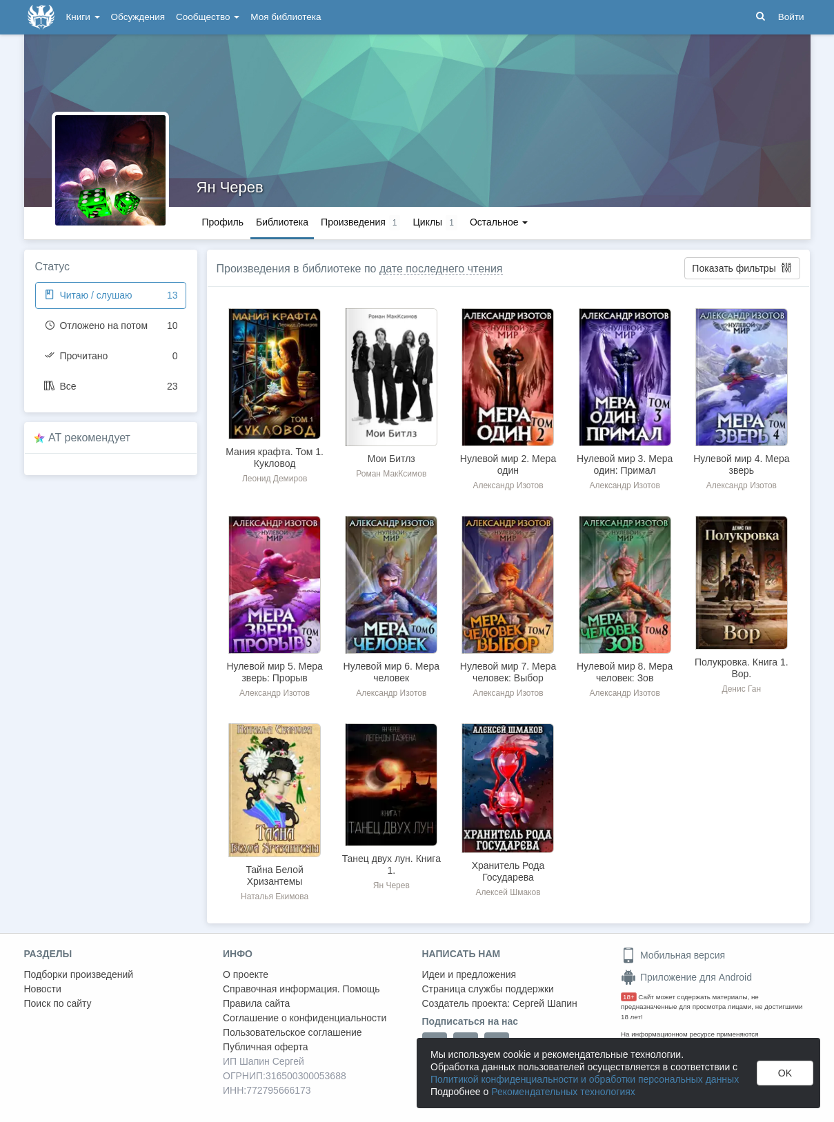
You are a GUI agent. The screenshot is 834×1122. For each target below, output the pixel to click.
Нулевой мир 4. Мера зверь (741, 464)
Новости (42, 988)
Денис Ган (742, 689)
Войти (791, 17)
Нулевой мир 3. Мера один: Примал (625, 464)
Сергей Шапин (545, 1003)
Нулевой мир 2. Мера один (508, 464)
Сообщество (207, 17)
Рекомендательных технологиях (563, 1091)
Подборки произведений (79, 974)
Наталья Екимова (274, 896)
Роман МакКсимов (391, 474)
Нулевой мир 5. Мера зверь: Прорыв (274, 672)
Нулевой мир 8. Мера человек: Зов (625, 672)
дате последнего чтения (441, 268)
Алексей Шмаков (507, 892)
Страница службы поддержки (488, 988)
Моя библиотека (285, 17)
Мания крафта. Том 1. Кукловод (275, 457)
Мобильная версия (673, 955)
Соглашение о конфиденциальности (304, 1017)
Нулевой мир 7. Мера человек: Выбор (508, 672)
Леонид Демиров (274, 478)
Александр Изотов (508, 485)
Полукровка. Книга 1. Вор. (741, 668)
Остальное (499, 222)
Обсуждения (138, 17)
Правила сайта (256, 1003)
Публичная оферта (265, 1046)
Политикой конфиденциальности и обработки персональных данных (584, 1079)
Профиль (223, 222)
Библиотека (282, 222)
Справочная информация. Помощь (301, 988)
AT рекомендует (89, 437)
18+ (629, 997)
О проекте (245, 974)
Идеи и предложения (469, 974)
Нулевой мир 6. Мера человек (391, 672)
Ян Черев (230, 187)
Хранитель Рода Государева (508, 871)
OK (785, 1073)
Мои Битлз (391, 458)
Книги (83, 17)
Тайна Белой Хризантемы (274, 875)
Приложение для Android (686, 977)
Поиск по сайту (58, 1003)
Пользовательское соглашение (292, 1032)
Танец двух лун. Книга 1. (391, 864)
